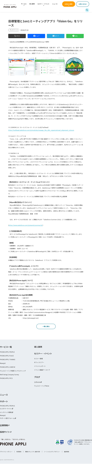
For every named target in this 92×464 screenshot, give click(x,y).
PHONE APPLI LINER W (7, 367)
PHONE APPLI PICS (6, 378)
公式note (37, 382)
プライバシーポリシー (6, 452)
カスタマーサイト (6, 409)
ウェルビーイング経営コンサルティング (13, 371)
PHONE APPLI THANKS (7, 360)
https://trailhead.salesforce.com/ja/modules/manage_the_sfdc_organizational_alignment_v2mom (41, 130)
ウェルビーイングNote (41, 386)
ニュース (55, 4)
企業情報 (4, 425)
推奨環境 (66, 452)
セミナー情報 (38, 359)
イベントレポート (40, 366)
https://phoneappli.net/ (31, 318)
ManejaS (3, 363)
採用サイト (5, 432)
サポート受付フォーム (7, 418)
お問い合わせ (83, 4)
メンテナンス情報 (6, 413)
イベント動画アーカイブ (42, 370)
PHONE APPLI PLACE (7, 356)
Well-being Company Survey (9, 375)
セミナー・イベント (43, 4)
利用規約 (18, 452)
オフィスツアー (39, 363)
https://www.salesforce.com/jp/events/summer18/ (26, 225)
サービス (24, 4)
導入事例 (32, 4)
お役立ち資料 (69, 4)
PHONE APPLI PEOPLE (7, 352)
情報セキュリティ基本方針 (32, 452)
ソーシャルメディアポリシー (52, 452)
